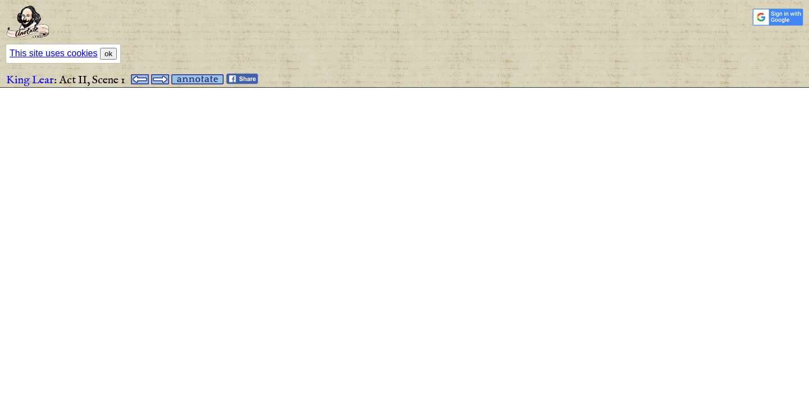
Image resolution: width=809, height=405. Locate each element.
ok (108, 54)
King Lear (30, 80)
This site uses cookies (54, 53)
